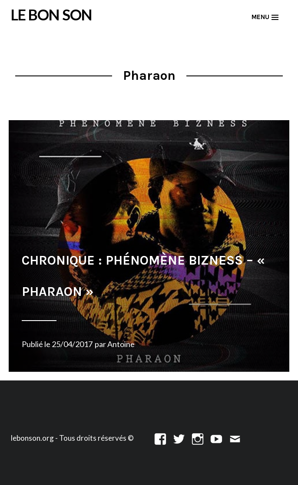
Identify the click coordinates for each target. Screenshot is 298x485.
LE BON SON (51, 14)
